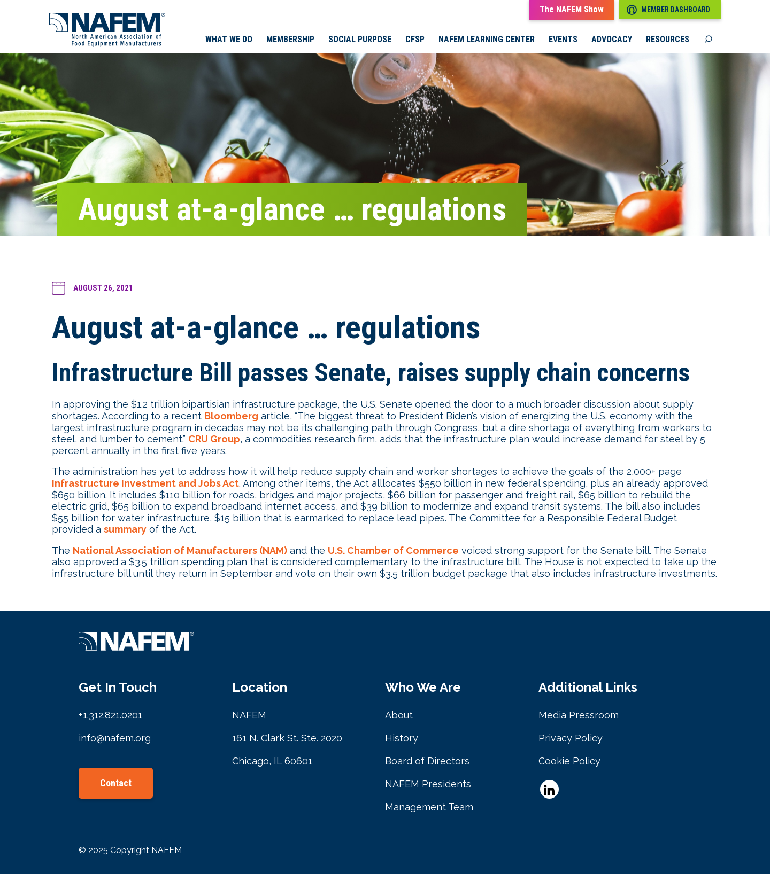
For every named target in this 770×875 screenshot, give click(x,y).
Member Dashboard (668, 10)
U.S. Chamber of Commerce (393, 551)
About (399, 715)
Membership (290, 40)
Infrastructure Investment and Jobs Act (145, 483)
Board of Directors (427, 761)
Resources (667, 40)
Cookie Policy (569, 761)
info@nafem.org (115, 738)
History (401, 738)
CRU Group (214, 439)
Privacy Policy (570, 738)
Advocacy (611, 40)
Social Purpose (359, 40)
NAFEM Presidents (428, 784)
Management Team (429, 807)
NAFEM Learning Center (486, 40)
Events (563, 40)
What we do (228, 40)
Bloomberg (231, 416)
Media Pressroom (578, 715)
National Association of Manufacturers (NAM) (180, 551)
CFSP (415, 40)
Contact (116, 783)
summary (125, 530)
